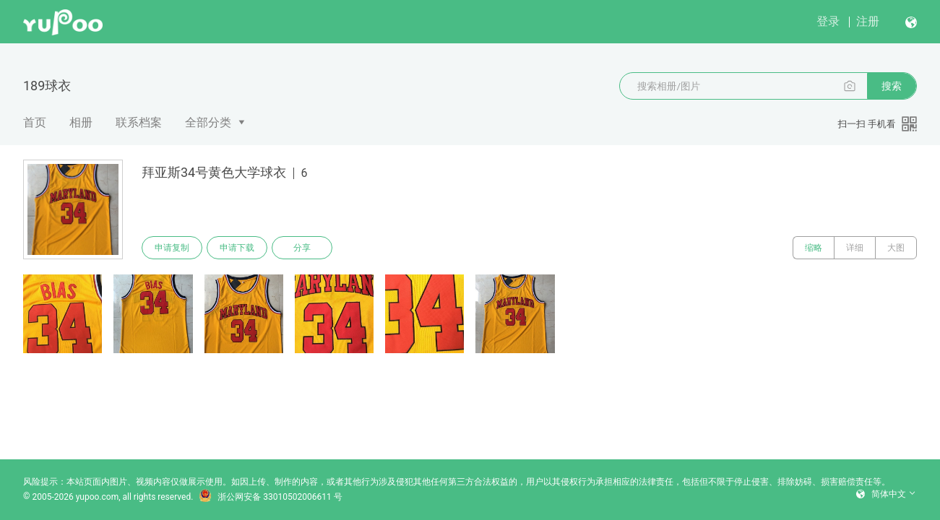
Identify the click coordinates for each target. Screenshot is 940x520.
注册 (867, 21)
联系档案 (139, 122)
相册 (80, 122)
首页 (34, 122)
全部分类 (208, 122)
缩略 (813, 248)
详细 (854, 248)
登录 (828, 21)
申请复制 (172, 248)
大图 (896, 248)
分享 (302, 248)
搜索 (891, 86)
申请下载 (237, 248)
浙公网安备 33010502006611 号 (270, 497)
